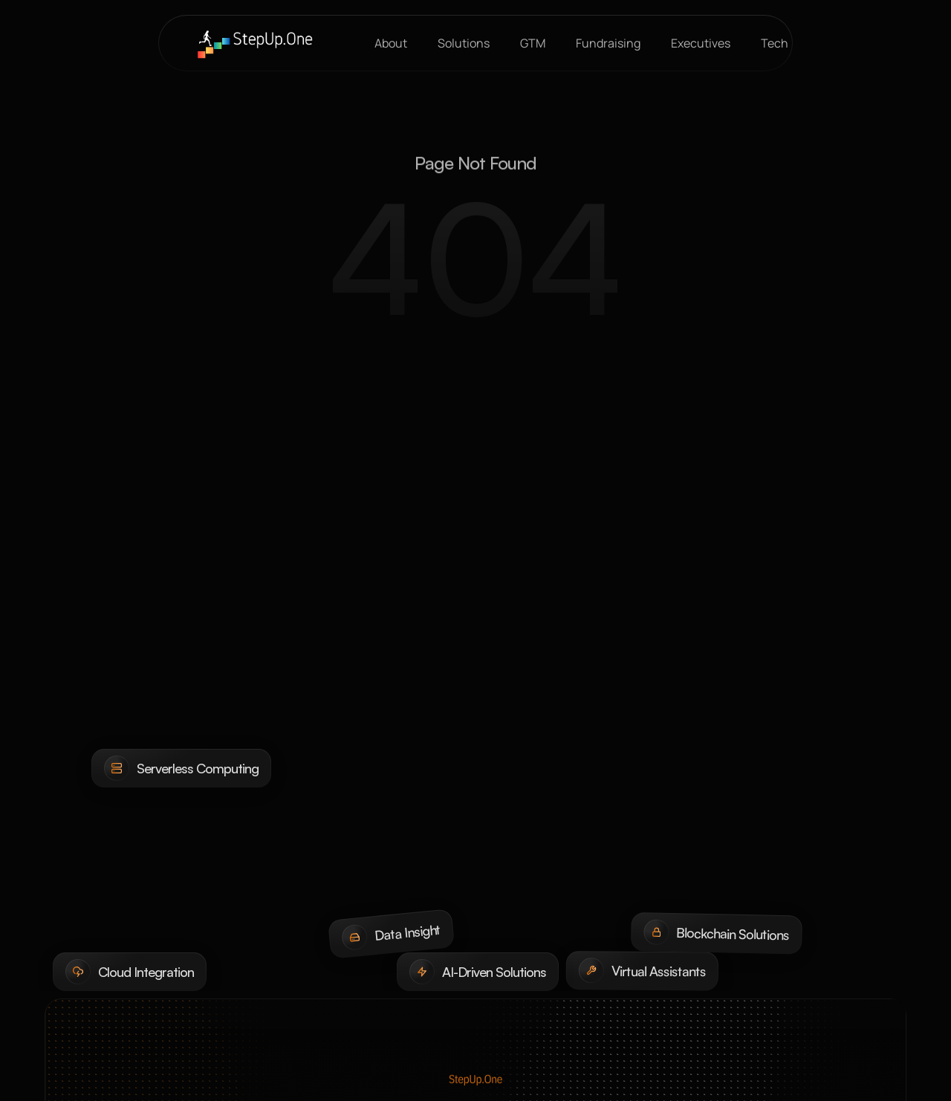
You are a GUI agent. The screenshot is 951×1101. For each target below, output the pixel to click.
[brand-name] (255, 43)
